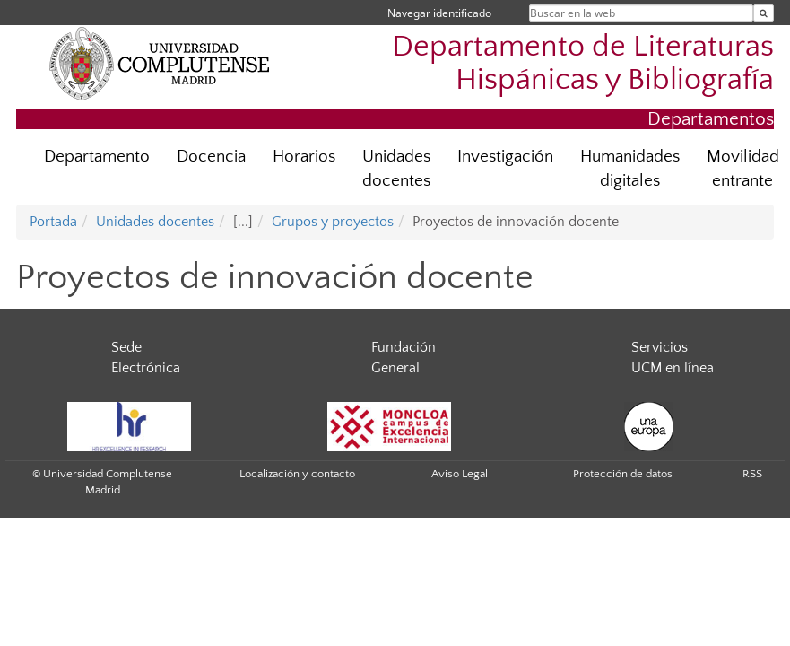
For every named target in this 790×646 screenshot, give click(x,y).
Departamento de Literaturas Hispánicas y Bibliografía (583, 64)
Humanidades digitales (630, 168)
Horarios (304, 156)
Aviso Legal (459, 473)
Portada (53, 222)
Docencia (211, 156)
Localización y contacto (297, 473)
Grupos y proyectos (333, 222)
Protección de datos (623, 473)
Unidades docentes (396, 168)
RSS (752, 473)
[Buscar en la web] (763, 13)
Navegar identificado (439, 13)
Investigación (505, 156)
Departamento (97, 156)
